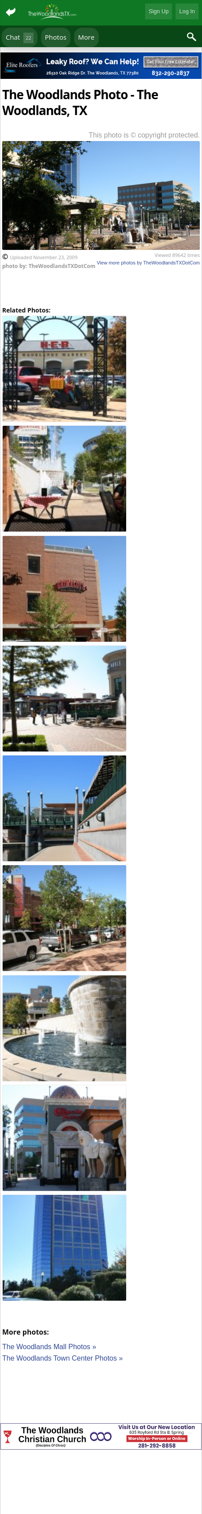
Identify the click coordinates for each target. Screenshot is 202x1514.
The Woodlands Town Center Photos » (62, 1358)
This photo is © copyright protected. (144, 135)
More (86, 37)
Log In (187, 11)
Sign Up (159, 11)
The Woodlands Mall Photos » (49, 1346)
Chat (20, 38)
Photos (56, 37)
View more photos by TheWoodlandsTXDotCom (148, 262)
